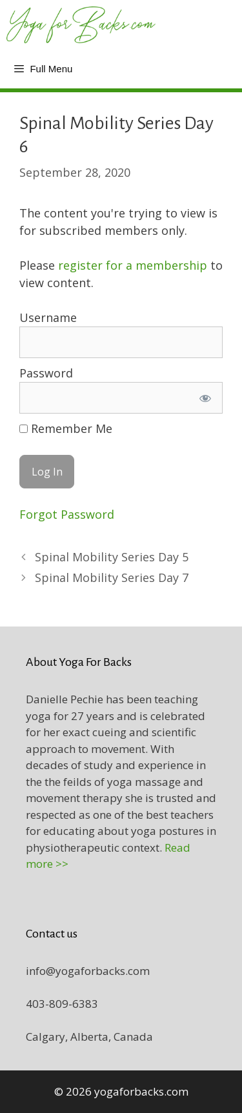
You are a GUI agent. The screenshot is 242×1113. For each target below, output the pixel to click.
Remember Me (65, 428)
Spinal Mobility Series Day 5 (111, 557)
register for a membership (132, 265)
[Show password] (205, 398)
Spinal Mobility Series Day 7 (111, 577)
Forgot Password (66, 514)
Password (46, 373)
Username (48, 317)
